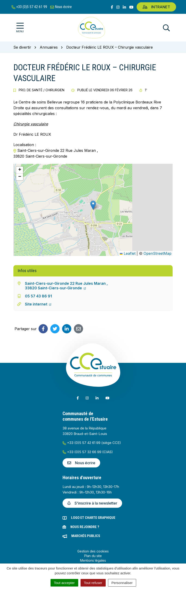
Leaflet (127, 253)
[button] (93, 205)
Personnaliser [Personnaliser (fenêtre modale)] (122, 583)
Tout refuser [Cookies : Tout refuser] (93, 583)
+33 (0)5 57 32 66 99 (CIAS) (88, 452)
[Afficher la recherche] (166, 27)
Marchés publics (85, 536)
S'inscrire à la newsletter (92, 503)
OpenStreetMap (157, 253)
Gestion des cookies (93, 551)
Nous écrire (81, 463)
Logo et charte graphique (93, 518)
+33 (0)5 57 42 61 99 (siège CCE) (92, 442)
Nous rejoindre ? (84, 527)
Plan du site (93, 556)
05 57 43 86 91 (38, 296)
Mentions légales (93, 560)
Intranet (156, 7)
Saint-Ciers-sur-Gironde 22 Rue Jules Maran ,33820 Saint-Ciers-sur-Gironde (66, 285)
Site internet (38, 304)
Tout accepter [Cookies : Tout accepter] (64, 583)
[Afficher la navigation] (20, 28)
